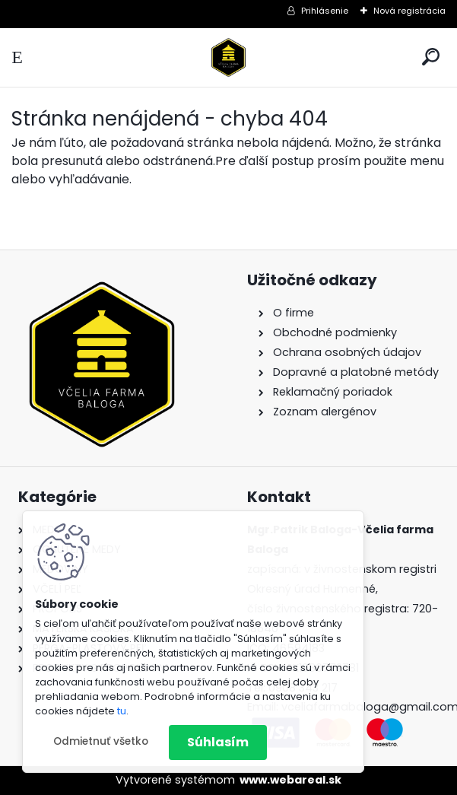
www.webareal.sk (290, 779)
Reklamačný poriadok (332, 391)
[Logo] (229, 57)
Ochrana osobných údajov (347, 352)
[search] (431, 57)
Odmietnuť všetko (100, 741)
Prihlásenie (324, 11)
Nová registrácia (409, 11)
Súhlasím (218, 742)
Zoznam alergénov (324, 411)
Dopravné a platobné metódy (356, 372)
